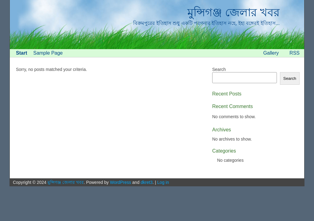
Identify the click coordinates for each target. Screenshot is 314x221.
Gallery (271, 53)
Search (219, 69)
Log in (163, 182)
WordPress (120, 182)
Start (21, 53)
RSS (294, 53)
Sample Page (48, 53)
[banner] (157, 24)
